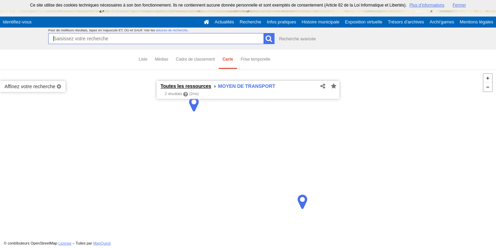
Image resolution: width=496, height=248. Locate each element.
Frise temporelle (255, 59)
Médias (161, 59)
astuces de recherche (171, 30)
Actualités (224, 21)
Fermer (459, 5)
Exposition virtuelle (363, 21)
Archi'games (442, 21)
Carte (228, 59)
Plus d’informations (427, 5)
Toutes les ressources (186, 86)
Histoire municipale (321, 21)
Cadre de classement (195, 59)
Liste (143, 59)
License (65, 243)
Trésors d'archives (406, 21)
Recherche (250, 21)
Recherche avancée (297, 39)
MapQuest (102, 243)
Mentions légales (476, 21)
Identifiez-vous (17, 21)
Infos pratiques (281, 21)
